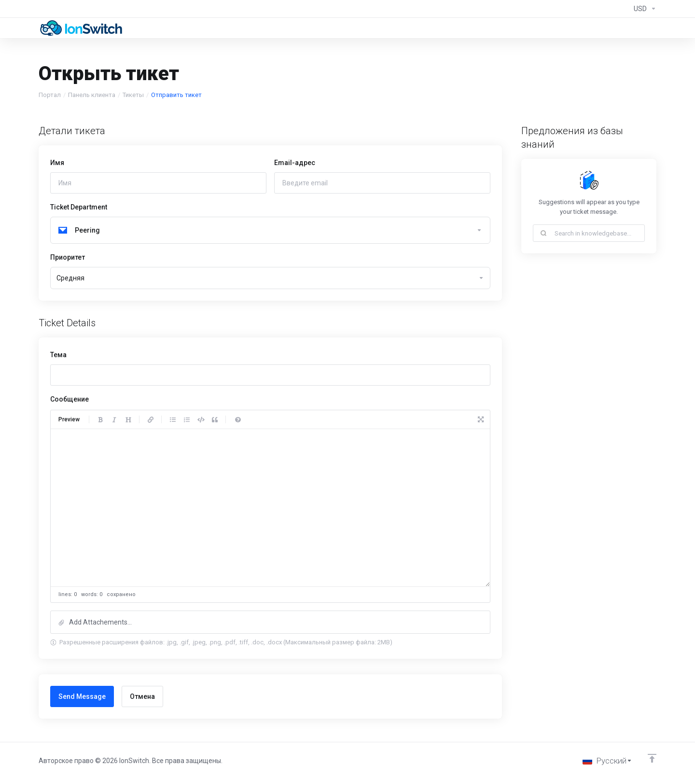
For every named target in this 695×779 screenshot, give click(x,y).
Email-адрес (294, 163)
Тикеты (133, 94)
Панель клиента (91, 94)
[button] (270, 622)
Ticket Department (78, 207)
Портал (50, 94)
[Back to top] (652, 758)
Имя (57, 163)
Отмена (142, 696)
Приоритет (67, 257)
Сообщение (69, 399)
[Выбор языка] (607, 760)
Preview (69, 419)
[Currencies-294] (643, 8)
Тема (58, 355)
